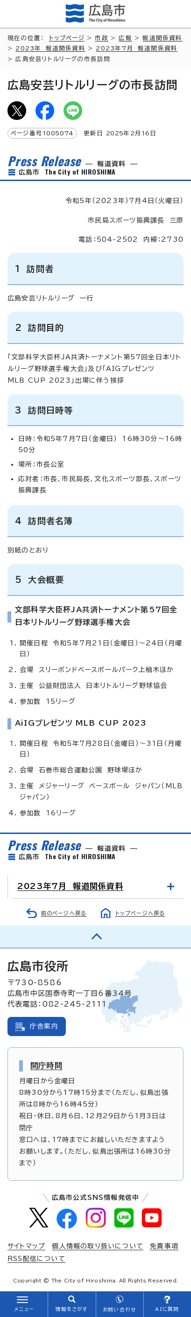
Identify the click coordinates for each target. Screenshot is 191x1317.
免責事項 (164, 1246)
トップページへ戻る (140, 913)
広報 (125, 38)
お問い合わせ (119, 1309)
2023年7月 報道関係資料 (136, 48)
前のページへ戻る (64, 913)
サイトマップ (26, 1246)
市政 (101, 38)
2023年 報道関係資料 (50, 48)
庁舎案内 (44, 1026)
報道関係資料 (162, 38)
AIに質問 (167, 1309)
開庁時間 (46, 1065)
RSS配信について (36, 1258)
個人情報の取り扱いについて (97, 1246)
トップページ (67, 38)
